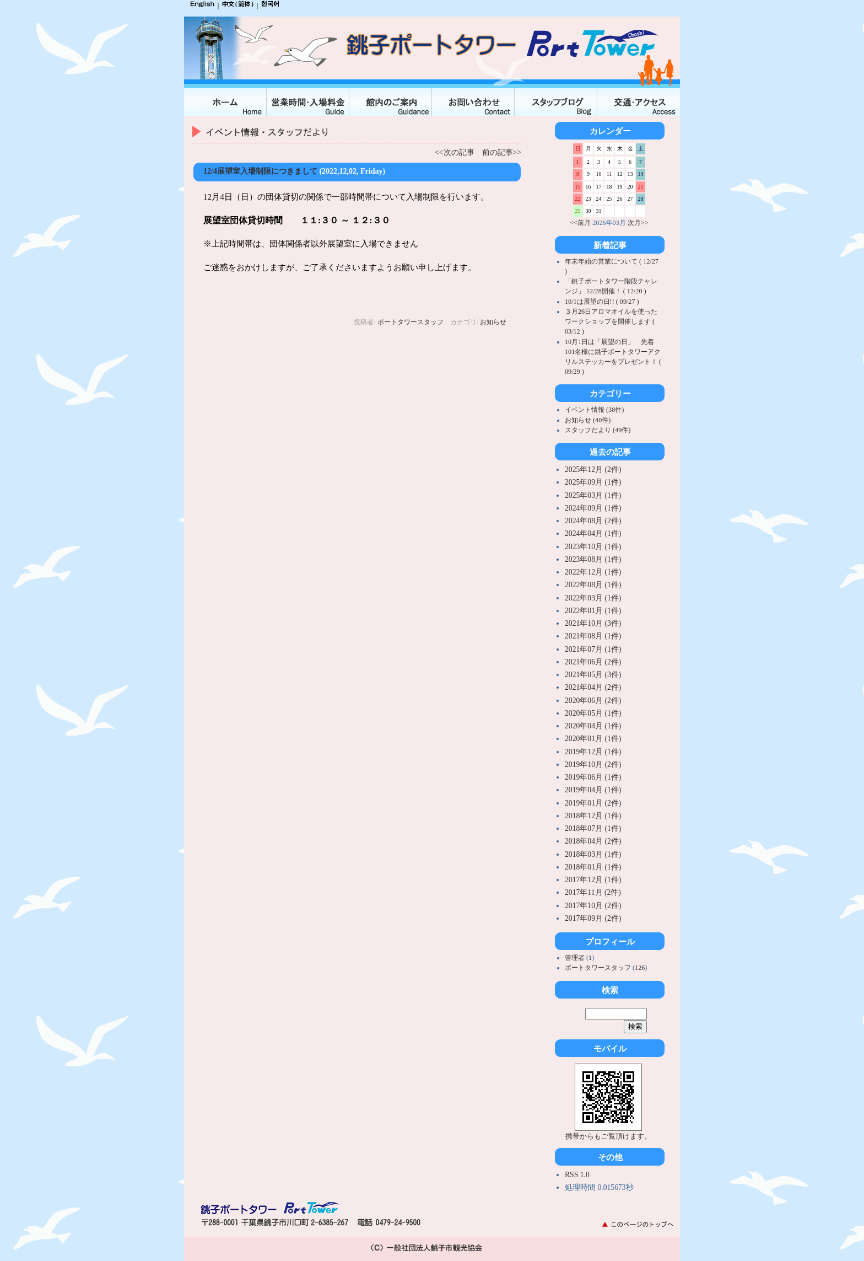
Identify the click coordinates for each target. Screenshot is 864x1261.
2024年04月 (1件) (593, 533)
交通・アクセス (638, 102)
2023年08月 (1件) (593, 559)
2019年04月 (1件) (593, 790)
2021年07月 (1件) (593, 649)
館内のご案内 (390, 102)
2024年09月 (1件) (593, 508)
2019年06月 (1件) (593, 777)
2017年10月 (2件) (593, 906)
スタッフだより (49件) (597, 430)
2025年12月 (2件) (593, 469)
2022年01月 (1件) (593, 611)
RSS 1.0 (577, 1175)
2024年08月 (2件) (593, 521)
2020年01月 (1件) (593, 738)
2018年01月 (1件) (593, 867)
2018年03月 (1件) (593, 854)
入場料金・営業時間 (308, 102)
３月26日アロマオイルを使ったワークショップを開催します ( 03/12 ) (611, 321)
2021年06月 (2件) (593, 662)
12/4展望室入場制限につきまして (260, 171)
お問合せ (473, 102)
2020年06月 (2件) (593, 700)
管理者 (575, 958)
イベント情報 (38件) (594, 410)
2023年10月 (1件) (593, 547)
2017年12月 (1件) (593, 880)
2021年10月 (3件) (593, 623)
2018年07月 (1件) (593, 828)
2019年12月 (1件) (593, 752)
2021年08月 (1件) (593, 636)
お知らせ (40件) (588, 420)
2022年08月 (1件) (593, 585)
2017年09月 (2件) (593, 918)
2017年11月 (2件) (593, 892)
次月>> (638, 223)
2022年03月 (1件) (593, 598)
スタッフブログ (556, 102)
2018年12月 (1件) (593, 816)
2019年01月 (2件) (593, 803)
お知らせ (493, 322)
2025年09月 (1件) (593, 482)
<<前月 (580, 223)
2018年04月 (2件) (593, 841)
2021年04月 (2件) (593, 687)
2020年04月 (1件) (593, 726)
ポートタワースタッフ (410, 322)
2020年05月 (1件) (593, 713)
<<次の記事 (454, 152)
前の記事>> (501, 152)
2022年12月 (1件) (593, 572)
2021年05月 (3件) (593, 674)
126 (640, 968)
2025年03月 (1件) (593, 495)
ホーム (225, 102)
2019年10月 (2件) (593, 764)
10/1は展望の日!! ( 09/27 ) (602, 301)
